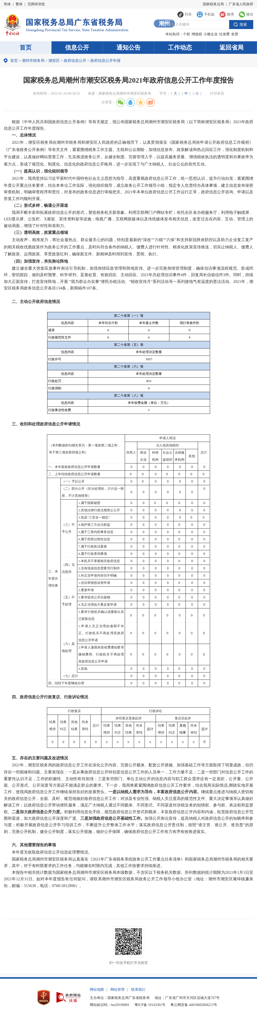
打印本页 (217, 93)
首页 (26, 47)
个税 (186, 34)
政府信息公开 (75, 61)
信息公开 (77, 47)
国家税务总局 (213, 4)
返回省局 (231, 47)
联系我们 (138, 989)
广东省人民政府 (241, 4)
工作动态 (180, 47)
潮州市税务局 (33, 61)
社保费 (224, 34)
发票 (234, 34)
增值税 (196, 34)
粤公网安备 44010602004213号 (193, 1005)
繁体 (19, 4)
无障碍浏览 (36, 4)
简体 (7, 4)
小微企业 (211, 34)
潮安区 (54, 61)
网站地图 (97, 989)
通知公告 (128, 47)
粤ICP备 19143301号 (150, 1005)
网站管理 (117, 989)
